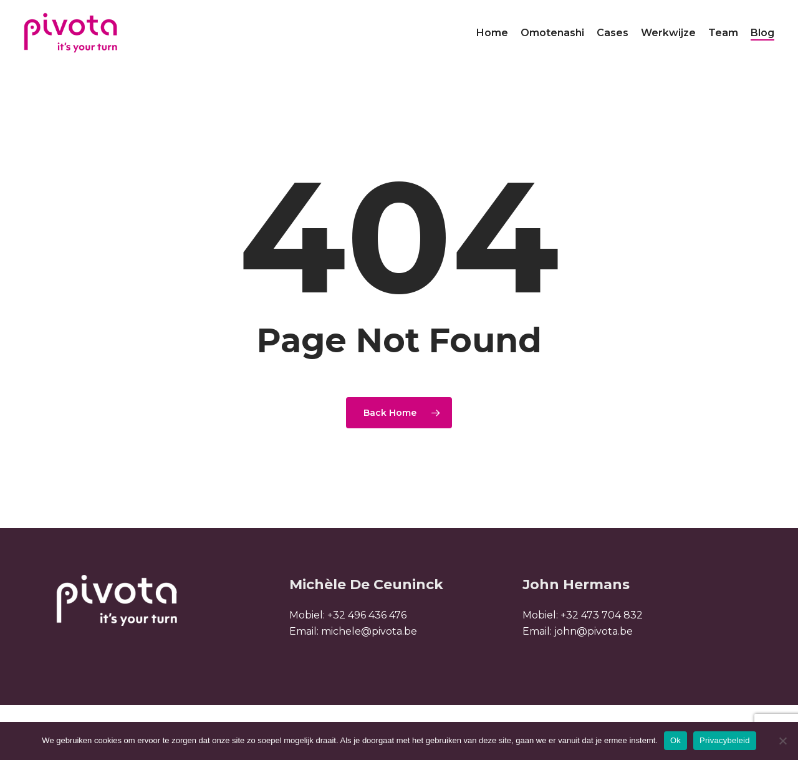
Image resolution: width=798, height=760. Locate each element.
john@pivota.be (593, 631)
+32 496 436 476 (366, 615)
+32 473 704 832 (601, 615)
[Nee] (782, 740)
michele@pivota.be (369, 631)
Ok (675, 740)
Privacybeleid (724, 740)
